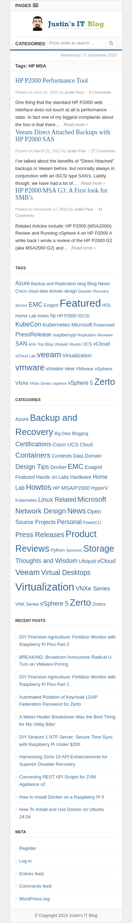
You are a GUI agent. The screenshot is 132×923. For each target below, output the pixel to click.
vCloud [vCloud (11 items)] (106, 561)
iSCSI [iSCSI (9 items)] (83, 315)
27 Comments (103, 151)
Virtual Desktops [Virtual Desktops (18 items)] (66, 572)
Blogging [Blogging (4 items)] (80, 433)
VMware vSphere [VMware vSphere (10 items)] (94, 368)
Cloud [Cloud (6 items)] (86, 444)
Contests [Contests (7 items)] (62, 456)
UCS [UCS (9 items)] (87, 344)
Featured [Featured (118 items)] (80, 303)
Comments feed (35, 886)
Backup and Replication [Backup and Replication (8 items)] (53, 283)
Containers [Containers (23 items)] (33, 455)
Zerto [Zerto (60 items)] (80, 602)
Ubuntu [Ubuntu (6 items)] (75, 344)
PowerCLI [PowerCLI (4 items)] (92, 522)
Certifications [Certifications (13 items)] (33, 444)
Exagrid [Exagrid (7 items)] (93, 467)
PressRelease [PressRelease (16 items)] (33, 334)
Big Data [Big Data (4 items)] (63, 433)
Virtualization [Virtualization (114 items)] (44, 587)
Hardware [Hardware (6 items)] (80, 477)
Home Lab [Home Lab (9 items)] (26, 315)
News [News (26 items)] (76, 511)
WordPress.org (34, 898)
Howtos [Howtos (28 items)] (38, 487)
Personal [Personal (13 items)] (69, 521)
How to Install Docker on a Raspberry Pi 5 (61, 797)
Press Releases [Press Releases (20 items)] (39, 535)
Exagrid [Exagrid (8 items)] (51, 305)
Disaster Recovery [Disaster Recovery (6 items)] (93, 291)
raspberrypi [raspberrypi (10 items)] (64, 334)
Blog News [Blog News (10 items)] (98, 283)
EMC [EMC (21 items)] (75, 466)
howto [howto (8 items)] (43, 315)
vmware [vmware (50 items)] (30, 367)
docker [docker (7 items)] (21, 305)
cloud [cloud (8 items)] (33, 291)
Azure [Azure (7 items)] (22, 419)
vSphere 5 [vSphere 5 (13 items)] (54, 603)
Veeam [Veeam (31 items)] (27, 572)
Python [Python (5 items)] (58, 550)
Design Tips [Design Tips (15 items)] (32, 466)
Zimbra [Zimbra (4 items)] (98, 604)
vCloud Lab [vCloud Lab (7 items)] (25, 356)
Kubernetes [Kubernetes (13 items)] (56, 325)
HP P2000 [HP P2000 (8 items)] (66, 315)
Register (27, 848)
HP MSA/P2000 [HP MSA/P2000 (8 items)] (71, 488)
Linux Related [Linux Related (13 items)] (57, 499)
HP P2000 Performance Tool (51, 80)
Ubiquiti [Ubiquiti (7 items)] (61, 344)
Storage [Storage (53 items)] (98, 548)
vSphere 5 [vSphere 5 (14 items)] (80, 383)
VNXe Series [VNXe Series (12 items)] (93, 588)
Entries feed (31, 873)
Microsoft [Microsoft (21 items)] (91, 499)
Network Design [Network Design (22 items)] (40, 511)
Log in (25, 861)
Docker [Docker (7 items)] (58, 467)
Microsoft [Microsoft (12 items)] (81, 325)
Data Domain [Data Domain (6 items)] (87, 456)
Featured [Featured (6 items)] (25, 477)
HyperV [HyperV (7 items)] (99, 488)
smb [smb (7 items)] (32, 344)
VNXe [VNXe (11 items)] (22, 383)
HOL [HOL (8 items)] (106, 305)
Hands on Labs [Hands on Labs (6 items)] (52, 477)
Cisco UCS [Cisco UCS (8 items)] (65, 444)
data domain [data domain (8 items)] (51, 291)
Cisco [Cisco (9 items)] (21, 291)
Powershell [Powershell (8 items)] (104, 325)
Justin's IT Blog (83, 915)
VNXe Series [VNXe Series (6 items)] (40, 383)
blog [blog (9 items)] (81, 283)
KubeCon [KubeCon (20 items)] (28, 324)
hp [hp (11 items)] (53, 315)
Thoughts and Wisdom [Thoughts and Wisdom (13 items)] (46, 560)
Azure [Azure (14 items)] (22, 283)
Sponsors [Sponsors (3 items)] (74, 550)
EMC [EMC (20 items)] (36, 304)
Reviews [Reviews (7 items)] (105, 335)
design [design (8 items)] (70, 291)
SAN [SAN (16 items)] (21, 343)
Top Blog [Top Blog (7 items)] (45, 344)
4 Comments (100, 92)
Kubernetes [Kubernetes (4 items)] (26, 500)
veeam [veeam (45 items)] (49, 354)
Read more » (76, 124)
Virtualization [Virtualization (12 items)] (77, 355)
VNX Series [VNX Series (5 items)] (27, 604)
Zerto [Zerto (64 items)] (104, 382)
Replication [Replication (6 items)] (87, 335)
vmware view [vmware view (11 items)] (60, 368)
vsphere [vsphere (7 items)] (59, 383)
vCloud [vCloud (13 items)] (101, 344)
